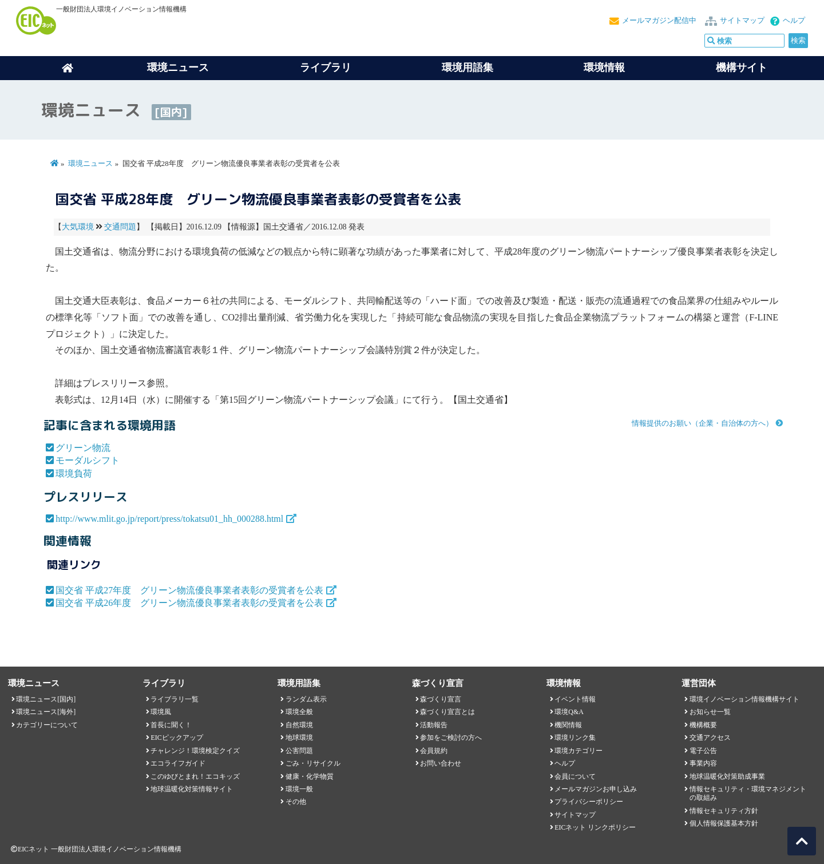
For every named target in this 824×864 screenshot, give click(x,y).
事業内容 (703, 763)
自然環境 (299, 725)
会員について (575, 776)
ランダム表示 (306, 699)
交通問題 (120, 227)
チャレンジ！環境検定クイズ (195, 751)
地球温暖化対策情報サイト (191, 789)
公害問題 (299, 751)
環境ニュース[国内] (46, 699)
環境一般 (299, 789)
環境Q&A (568, 712)
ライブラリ (325, 67)
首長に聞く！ (171, 725)
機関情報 (568, 725)
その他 (296, 802)
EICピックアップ (176, 738)
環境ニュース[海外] (46, 712)
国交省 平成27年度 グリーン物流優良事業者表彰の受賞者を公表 (189, 590)
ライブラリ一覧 (174, 699)
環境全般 (299, 712)
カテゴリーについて (47, 725)
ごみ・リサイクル (313, 763)
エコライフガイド (177, 763)
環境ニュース (90, 164)
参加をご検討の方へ (451, 738)
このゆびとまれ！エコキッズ (195, 776)
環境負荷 (74, 473)
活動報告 (433, 725)
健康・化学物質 (310, 776)
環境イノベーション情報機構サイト (744, 699)
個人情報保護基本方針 (724, 823)
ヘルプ (794, 21)
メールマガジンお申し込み (595, 789)
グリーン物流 (83, 448)
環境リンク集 (575, 738)
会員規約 (433, 751)
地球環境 (299, 738)
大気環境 (78, 227)
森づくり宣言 (440, 699)
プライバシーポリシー (588, 802)
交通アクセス (710, 738)
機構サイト (741, 67)
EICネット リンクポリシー (595, 827)
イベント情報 (575, 699)
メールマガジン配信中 (659, 21)
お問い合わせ (440, 763)
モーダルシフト (88, 460)
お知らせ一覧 (710, 712)
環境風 (160, 712)
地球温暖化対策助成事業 (727, 776)
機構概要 (703, 725)
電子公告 (703, 751)
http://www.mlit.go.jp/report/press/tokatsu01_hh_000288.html (169, 519)
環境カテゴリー (578, 751)
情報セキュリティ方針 (724, 811)
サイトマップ (742, 21)
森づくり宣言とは (447, 712)
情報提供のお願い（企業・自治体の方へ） (702, 423)
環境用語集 (467, 67)
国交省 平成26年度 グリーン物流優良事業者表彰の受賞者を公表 (189, 603)
